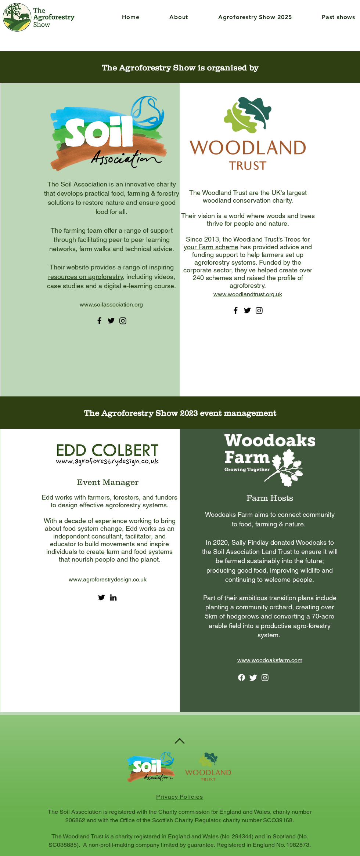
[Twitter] (111, 320)
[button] (168, 17)
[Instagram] (122, 320)
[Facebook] (99, 320)
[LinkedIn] (113, 597)
